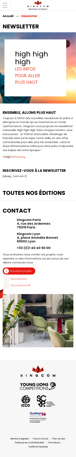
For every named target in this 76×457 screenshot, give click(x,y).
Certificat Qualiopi (38, 446)
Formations (54, 442)
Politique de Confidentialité (29, 442)
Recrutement (19, 279)
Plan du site (58, 438)
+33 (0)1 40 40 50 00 (33, 248)
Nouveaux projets (21, 271)
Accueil (8, 16)
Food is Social (40, 438)
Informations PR (20, 285)
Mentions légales (19, 438)
